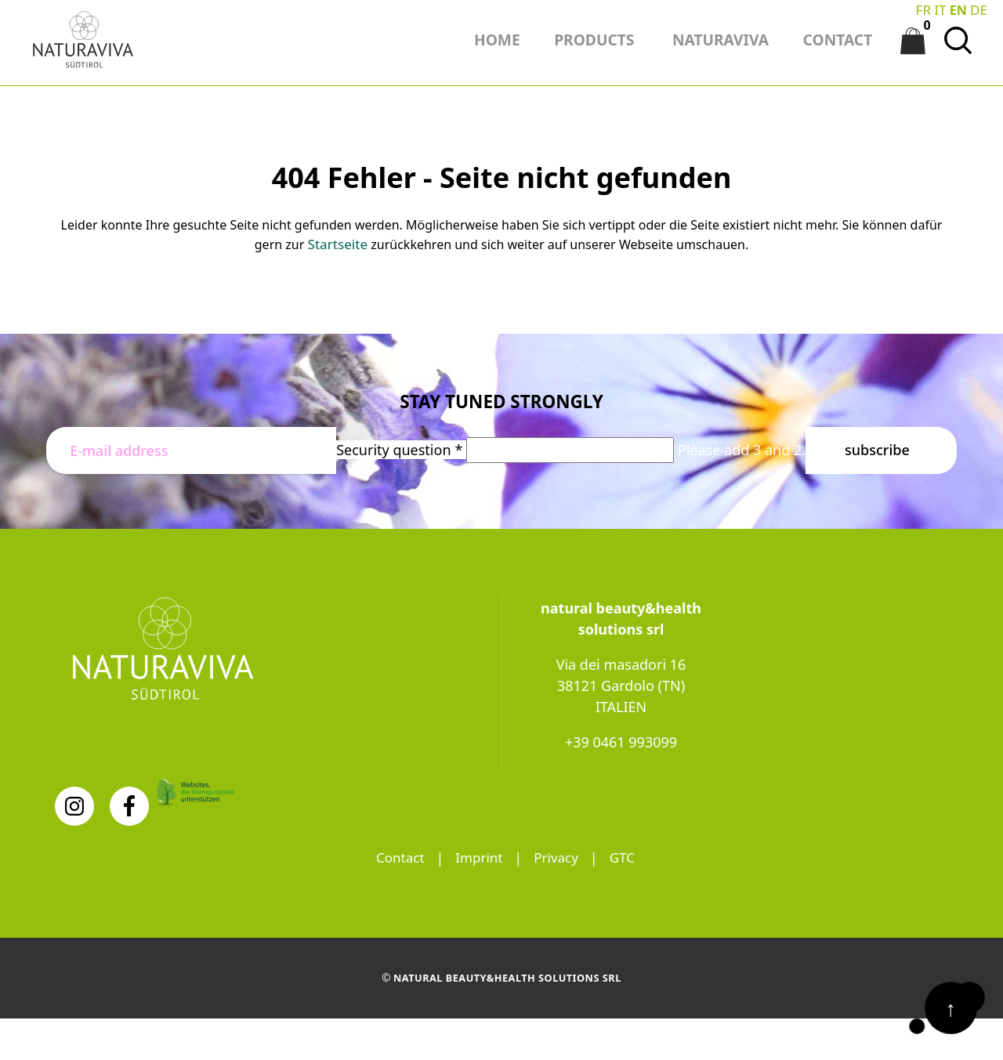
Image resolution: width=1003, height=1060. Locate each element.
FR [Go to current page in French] (925, 9)
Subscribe (877, 444)
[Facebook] (129, 800)
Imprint (479, 852)
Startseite (338, 239)
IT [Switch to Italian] (941, 9)
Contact (396, 852)
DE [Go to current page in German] (979, 9)
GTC (626, 852)
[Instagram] (74, 800)
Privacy (557, 852)
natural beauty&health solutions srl (507, 972)
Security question (401, 444)
